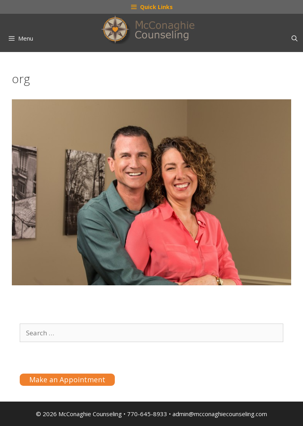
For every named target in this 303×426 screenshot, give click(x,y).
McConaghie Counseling (90, 414)
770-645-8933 (147, 414)
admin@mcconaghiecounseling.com (219, 414)
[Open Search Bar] (294, 38)
